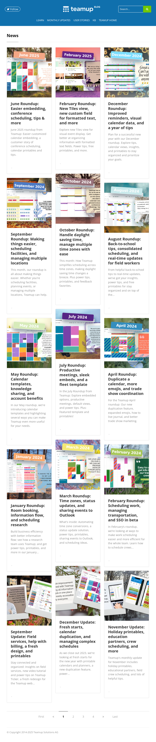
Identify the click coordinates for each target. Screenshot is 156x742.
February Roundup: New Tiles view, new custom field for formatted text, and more (77, 116)
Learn (40, 20)
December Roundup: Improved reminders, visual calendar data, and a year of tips (126, 118)
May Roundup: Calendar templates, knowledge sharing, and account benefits (27, 388)
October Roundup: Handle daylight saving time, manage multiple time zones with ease (76, 244)
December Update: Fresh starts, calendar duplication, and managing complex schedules (77, 636)
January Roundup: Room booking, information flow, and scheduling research (28, 517)
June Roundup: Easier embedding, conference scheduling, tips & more (28, 116)
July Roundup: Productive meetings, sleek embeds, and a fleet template (74, 377)
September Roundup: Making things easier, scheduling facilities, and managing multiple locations (29, 251)
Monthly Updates (58, 20)
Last (115, 719)
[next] (103, 719)
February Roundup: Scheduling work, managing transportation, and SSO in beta (126, 513)
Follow (12, 9)
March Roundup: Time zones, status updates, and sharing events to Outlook (77, 508)
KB (94, 20)
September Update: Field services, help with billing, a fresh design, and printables (28, 646)
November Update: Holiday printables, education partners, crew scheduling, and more (126, 641)
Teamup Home (108, 20)
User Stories (81, 20)
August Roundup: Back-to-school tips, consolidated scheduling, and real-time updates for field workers (125, 253)
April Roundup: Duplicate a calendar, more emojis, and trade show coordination (125, 386)
